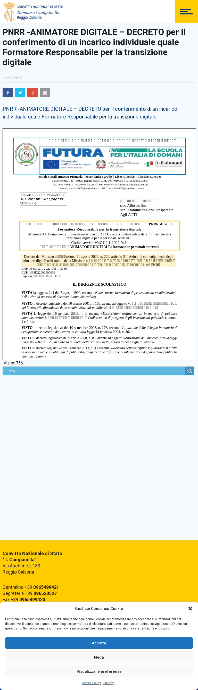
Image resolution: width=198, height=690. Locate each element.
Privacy (108, 683)
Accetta (99, 643)
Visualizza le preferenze (99, 671)
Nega (99, 657)
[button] (190, 608)
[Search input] (95, 371)
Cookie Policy (91, 683)
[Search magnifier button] (189, 371)
